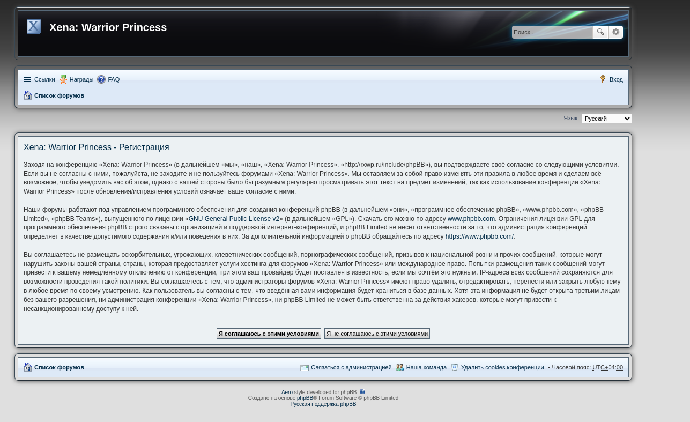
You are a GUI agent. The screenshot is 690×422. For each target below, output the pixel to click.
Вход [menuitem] (616, 79)
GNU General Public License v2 (234, 219)
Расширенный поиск (616, 32)
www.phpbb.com (471, 219)
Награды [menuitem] (82, 79)
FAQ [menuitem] (114, 79)
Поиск (600, 32)
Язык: (571, 118)
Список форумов (59, 95)
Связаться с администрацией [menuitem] (351, 367)
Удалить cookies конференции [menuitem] (502, 367)
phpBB (305, 398)
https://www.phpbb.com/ (480, 236)
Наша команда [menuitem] (426, 367)
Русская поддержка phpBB (323, 404)
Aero (287, 392)
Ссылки (44, 79)
